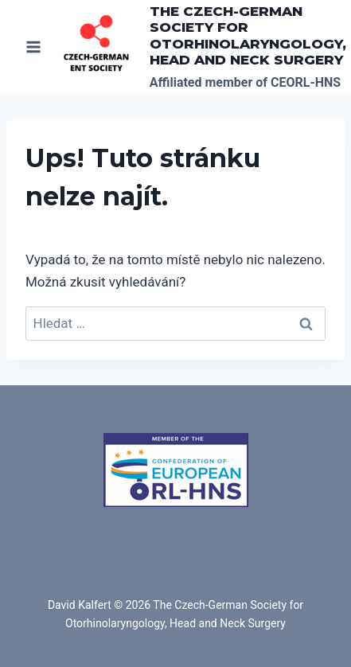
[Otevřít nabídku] (34, 47)
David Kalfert (79, 605)
